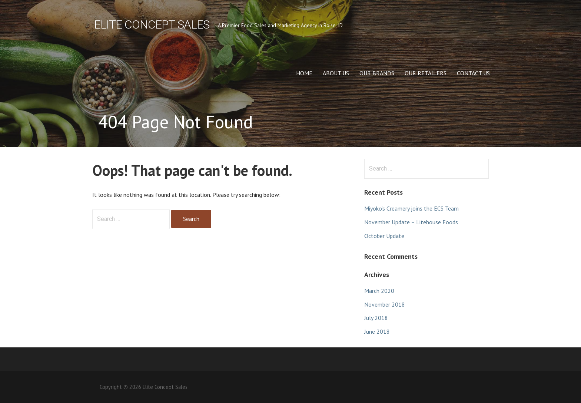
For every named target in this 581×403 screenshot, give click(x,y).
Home (304, 73)
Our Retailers (425, 73)
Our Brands (376, 73)
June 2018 (377, 331)
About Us (336, 73)
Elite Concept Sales (151, 24)
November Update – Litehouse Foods (411, 222)
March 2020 (379, 290)
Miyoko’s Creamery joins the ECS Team (411, 208)
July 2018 (376, 317)
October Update (384, 236)
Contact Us (473, 73)
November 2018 (384, 304)
